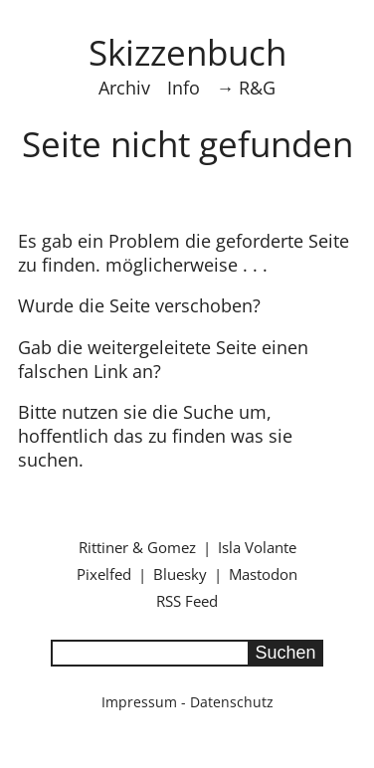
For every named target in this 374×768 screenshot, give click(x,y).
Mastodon (263, 574)
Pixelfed (104, 574)
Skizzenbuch (187, 52)
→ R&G (247, 87)
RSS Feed (187, 601)
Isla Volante (257, 547)
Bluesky (180, 574)
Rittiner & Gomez (137, 547)
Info (183, 87)
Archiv (124, 87)
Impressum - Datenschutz (187, 701)
